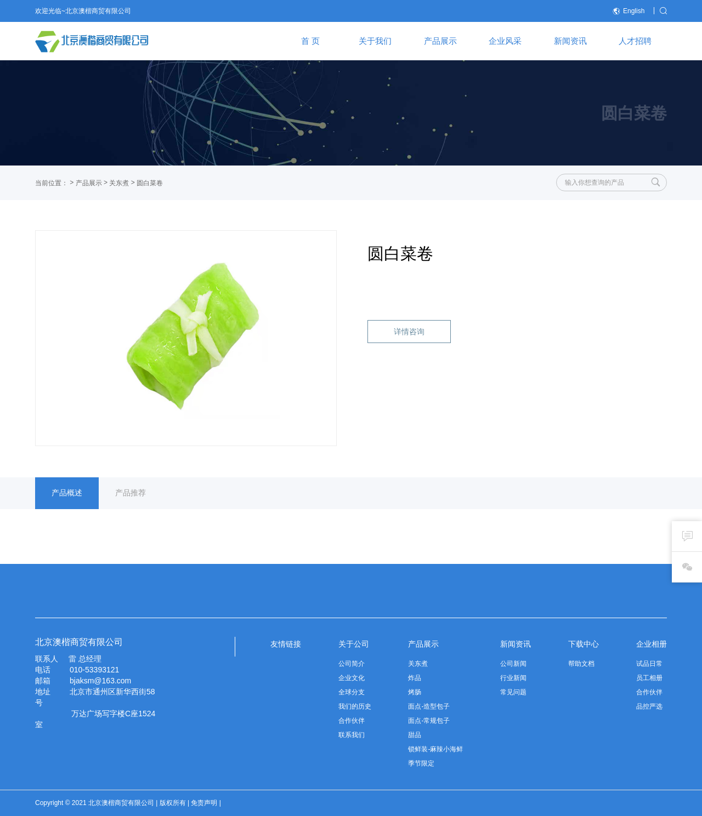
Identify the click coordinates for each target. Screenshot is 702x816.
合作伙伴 (351, 720)
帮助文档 (581, 663)
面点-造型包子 (429, 706)
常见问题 (513, 692)
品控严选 (649, 706)
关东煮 (119, 183)
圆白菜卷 (150, 183)
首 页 (310, 40)
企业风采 (505, 40)
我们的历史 (354, 706)
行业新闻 (513, 678)
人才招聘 (635, 40)
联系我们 (351, 735)
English (628, 11)
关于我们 (375, 40)
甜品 (414, 735)
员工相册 (649, 678)
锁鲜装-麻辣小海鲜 (435, 749)
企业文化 (351, 678)
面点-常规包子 (429, 720)
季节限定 (421, 763)
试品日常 (649, 663)
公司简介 (351, 663)
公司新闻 (513, 663)
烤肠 (414, 692)
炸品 (414, 678)
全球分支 (351, 692)
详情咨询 (409, 331)
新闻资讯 (570, 40)
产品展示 (440, 40)
